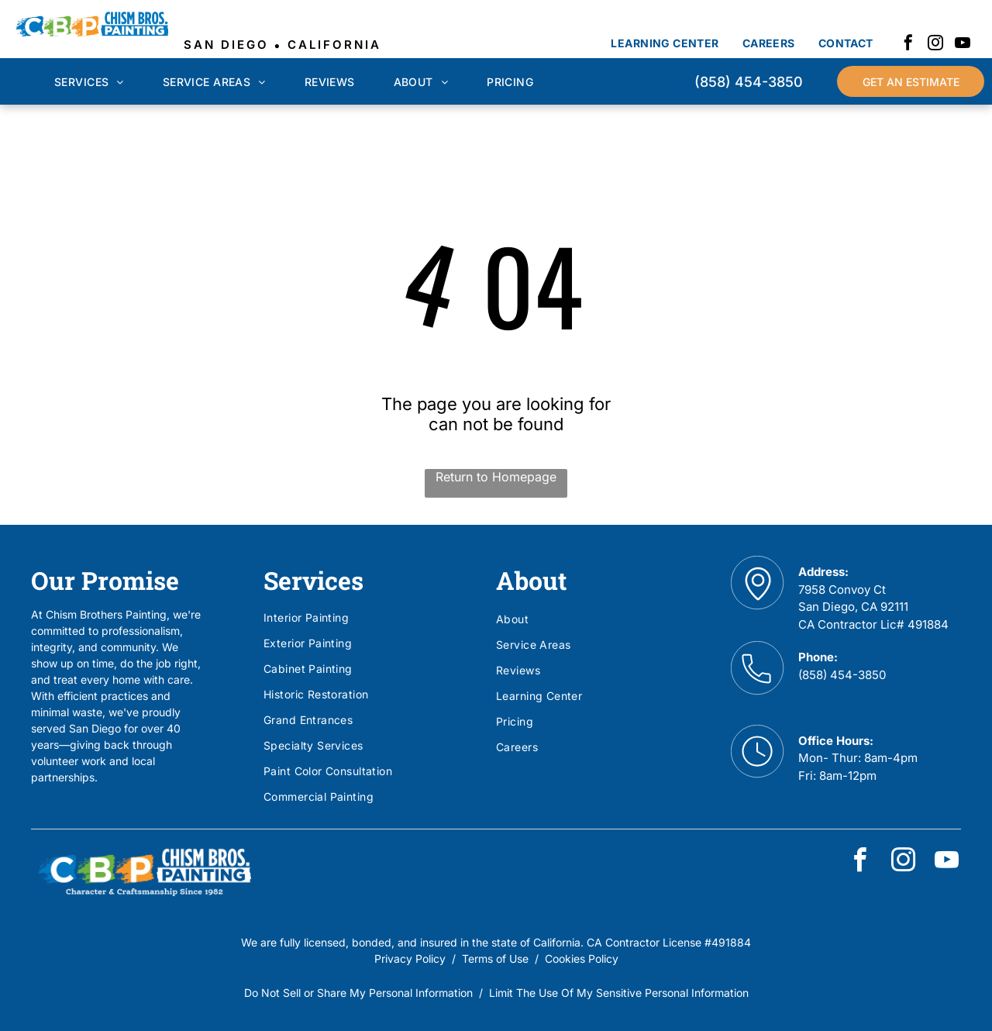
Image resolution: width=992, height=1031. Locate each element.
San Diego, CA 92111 (853, 606)
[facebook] (908, 44)
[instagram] (935, 44)
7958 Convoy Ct (842, 589)
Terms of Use (495, 958)
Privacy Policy (410, 958)
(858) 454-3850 (842, 674)
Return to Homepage (496, 476)
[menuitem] (664, 43)
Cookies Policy (581, 958)
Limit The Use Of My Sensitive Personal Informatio (615, 992)
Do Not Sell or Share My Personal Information (358, 992)
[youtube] (962, 44)
